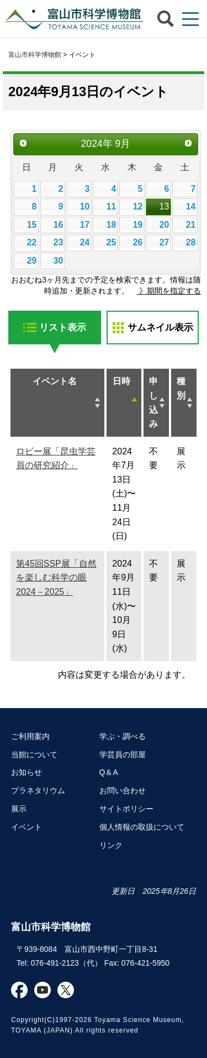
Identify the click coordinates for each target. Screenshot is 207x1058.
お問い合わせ (122, 790)
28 (191, 242)
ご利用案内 (30, 736)
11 (111, 206)
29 (32, 260)
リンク (111, 845)
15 (32, 224)
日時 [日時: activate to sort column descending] (121, 381)
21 (191, 224)
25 (111, 242)
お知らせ (26, 772)
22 (32, 242)
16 (58, 224)
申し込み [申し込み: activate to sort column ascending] (153, 402)
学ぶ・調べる (122, 736)
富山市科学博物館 (72, 18)
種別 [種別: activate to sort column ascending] (181, 388)
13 (164, 206)
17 (85, 224)
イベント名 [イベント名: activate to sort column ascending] (55, 381)
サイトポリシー (126, 808)
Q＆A (108, 772)
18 (111, 224)
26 (138, 242)
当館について (34, 754)
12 (138, 206)
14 (191, 206)
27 (164, 242)
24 (85, 242)
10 (85, 206)
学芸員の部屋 (122, 754)
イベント (26, 827)
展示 (18, 808)
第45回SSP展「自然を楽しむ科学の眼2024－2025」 (56, 577)
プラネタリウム (38, 790)
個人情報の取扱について (141, 827)
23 (58, 242)
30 (58, 260)
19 (138, 224)
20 (164, 224)
